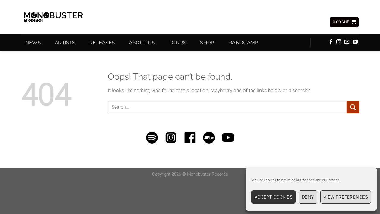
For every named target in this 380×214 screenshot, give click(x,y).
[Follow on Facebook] (330, 43)
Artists (65, 44)
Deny (308, 197)
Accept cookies (273, 197)
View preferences (346, 197)
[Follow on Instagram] (338, 43)
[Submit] (353, 108)
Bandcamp (244, 44)
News (33, 44)
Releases (102, 44)
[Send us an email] (346, 43)
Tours (177, 44)
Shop (207, 44)
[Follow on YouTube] (355, 43)
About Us (142, 44)
